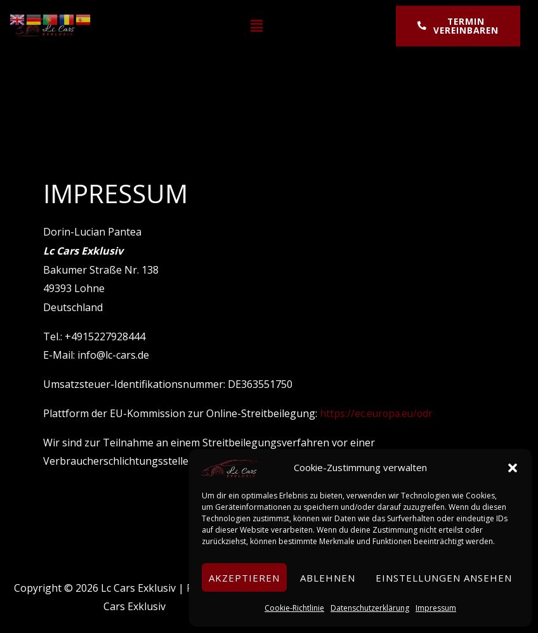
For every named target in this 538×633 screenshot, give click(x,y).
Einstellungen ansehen (444, 577)
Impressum (436, 608)
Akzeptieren (244, 577)
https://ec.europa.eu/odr (378, 413)
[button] (512, 468)
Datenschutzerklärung (370, 608)
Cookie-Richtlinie (294, 608)
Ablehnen (327, 577)
